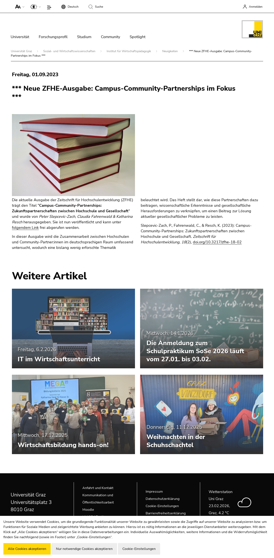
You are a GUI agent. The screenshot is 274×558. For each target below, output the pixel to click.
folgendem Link (25, 227)
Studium (84, 36)
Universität (20, 36)
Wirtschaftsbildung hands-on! (63, 445)
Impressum (154, 491)
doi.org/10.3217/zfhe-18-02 (217, 242)
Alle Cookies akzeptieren (27, 549)
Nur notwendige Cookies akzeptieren (84, 549)
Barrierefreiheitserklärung (166, 513)
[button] (19, 6)
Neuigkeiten (170, 51)
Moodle (88, 509)
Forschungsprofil (53, 36)
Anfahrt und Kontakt (97, 488)
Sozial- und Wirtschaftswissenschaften (69, 51)
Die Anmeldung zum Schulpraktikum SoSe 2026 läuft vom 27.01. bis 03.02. (195, 351)
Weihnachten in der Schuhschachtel (175, 441)
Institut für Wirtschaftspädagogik (129, 51)
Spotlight (137, 36)
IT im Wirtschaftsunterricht (59, 359)
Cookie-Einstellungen (162, 506)
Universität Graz (22, 51)
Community (110, 36)
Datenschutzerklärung (162, 498)
